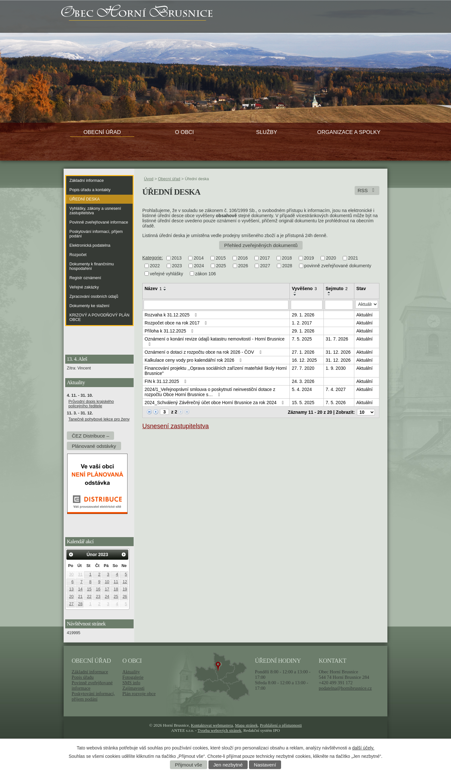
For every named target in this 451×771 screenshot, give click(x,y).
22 (89, 596)
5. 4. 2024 (302, 389)
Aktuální (364, 314)
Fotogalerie (133, 677)
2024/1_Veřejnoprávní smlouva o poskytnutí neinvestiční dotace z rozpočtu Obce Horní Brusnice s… (210, 392)
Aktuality (131, 671)
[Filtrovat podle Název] (216, 305)
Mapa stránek (246, 725)
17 (107, 589)
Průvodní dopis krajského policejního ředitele (91, 403)
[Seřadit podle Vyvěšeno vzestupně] (295, 292)
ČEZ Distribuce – (90, 435)
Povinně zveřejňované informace (98, 222)
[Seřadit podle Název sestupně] (165, 289)
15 (89, 589)
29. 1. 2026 (303, 314)
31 (80, 574)
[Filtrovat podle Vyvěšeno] (306, 305)
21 (80, 596)
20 (71, 596)
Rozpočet (77, 255)
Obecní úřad (102, 132)
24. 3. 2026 (303, 381)
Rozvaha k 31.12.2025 (172, 314)
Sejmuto (337, 288)
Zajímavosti (133, 688)
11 (116, 582)
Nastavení (265, 764)
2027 (265, 266)
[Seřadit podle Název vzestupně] (165, 287)
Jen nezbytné (228, 764)
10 (107, 582)
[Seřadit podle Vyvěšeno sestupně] (295, 295)
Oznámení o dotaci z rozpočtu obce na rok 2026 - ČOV (204, 352)
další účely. (363, 747)
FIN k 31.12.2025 (166, 381)
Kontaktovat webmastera (212, 725)
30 (71, 574)
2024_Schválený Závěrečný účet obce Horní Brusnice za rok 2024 (215, 402)
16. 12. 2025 (304, 360)
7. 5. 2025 (302, 338)
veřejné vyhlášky (166, 273)
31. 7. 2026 (337, 338)
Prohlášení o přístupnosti (281, 725)
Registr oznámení (85, 278)
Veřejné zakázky (84, 287)
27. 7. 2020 (303, 368)
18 (116, 589)
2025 (221, 266)
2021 (353, 258)
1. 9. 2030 (336, 368)
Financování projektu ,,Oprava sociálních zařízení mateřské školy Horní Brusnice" (216, 371)
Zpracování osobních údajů (93, 296)
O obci (184, 132)
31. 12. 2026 (338, 352)
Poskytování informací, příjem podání (96, 233)
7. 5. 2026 (336, 402)
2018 (287, 258)
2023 (177, 266)
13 (71, 589)
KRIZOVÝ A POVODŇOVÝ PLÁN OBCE (99, 317)
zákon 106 (205, 273)
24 (107, 596)
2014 (199, 258)
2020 (331, 258)
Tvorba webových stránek (219, 730)
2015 (221, 258)
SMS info (131, 682)
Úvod (148, 179)
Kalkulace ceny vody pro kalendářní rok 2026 (194, 360)
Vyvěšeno (304, 288)
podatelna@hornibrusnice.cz (345, 688)
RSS (367, 190)
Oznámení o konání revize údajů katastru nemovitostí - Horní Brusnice (215, 341)
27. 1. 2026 (303, 352)
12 (125, 582)
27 (71, 604)
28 (80, 604)
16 (98, 589)
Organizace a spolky (349, 132)
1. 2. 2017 (302, 322)
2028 (287, 266)
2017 (265, 258)
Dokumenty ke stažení (89, 306)
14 (80, 589)
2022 (155, 266)
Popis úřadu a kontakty (90, 190)
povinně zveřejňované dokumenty (337, 266)
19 (125, 589)
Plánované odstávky (94, 445)
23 (98, 596)
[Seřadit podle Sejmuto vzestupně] (329, 292)
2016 (243, 258)
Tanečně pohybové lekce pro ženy (98, 419)
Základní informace (86, 180)
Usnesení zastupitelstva (175, 426)
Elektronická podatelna (89, 245)
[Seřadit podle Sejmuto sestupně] (329, 295)
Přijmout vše (188, 764)
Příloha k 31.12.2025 (170, 330)
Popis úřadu (83, 677)
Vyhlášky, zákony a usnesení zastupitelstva (95, 210)
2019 (309, 258)
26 (125, 596)
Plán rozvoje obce (138, 693)
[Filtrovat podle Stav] (366, 304)
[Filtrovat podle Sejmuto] (339, 305)
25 (116, 596)
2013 (176, 258)
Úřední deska (84, 199)
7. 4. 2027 (336, 389)
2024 (199, 266)
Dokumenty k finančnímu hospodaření (91, 266)
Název (153, 288)
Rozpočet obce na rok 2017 (177, 322)
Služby (266, 132)
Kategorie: (152, 257)
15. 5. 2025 (303, 402)
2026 (243, 266)
